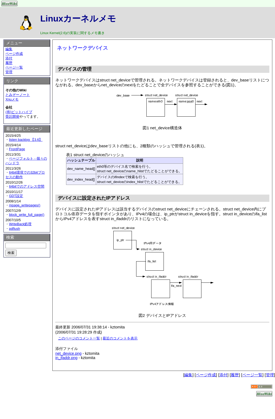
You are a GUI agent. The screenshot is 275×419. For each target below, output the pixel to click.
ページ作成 (14, 54)
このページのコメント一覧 (79, 338)
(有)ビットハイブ (18, 112)
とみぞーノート (17, 95)
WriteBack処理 (20, 224)
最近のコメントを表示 (120, 338)
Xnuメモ (12, 99)
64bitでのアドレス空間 (26, 186)
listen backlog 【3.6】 (25, 140)
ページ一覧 (14, 67)
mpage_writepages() (24, 205)
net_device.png (68, 353)
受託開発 (12, 116)
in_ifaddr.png (66, 358)
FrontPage (17, 149)
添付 (8, 58)
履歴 (8, 63)
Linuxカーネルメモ (78, 18)
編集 (8, 49)
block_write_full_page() (26, 215)
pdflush (14, 229)
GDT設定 (16, 196)
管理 (8, 72)
